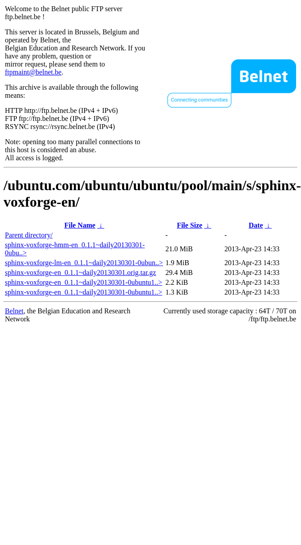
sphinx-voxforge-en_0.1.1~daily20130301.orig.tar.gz (80, 272)
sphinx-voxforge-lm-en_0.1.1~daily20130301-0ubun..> (84, 262)
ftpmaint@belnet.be (33, 72)
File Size (189, 225)
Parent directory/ (29, 235)
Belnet (14, 311)
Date (256, 225)
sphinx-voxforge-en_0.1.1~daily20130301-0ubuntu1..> (83, 282)
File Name (79, 225)
